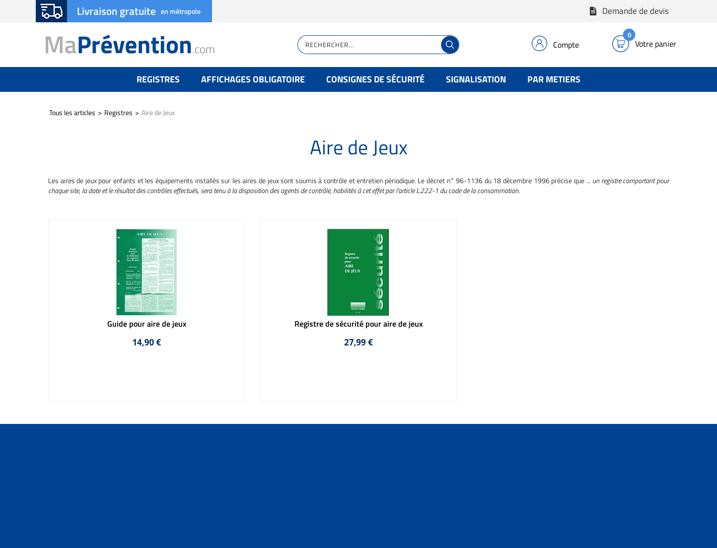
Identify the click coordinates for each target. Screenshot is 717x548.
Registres (158, 79)
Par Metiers (553, 79)
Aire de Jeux (158, 112)
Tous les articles (72, 112)
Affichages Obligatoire (253, 79)
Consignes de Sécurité (375, 79)
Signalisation (476, 79)
